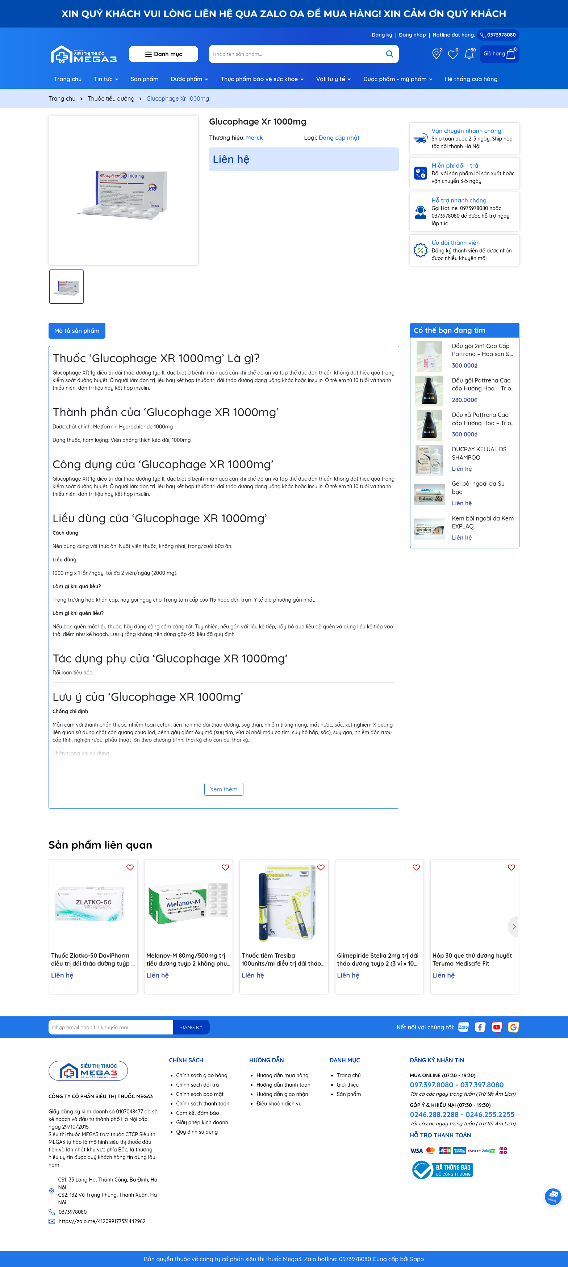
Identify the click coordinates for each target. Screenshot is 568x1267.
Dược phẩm (187, 79)
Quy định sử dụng (197, 1132)
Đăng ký (382, 35)
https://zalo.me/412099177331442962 (102, 1221)
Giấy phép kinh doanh (202, 1122)
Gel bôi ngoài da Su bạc (478, 487)
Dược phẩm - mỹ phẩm (395, 79)
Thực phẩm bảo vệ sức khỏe (260, 79)
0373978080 (498, 35)
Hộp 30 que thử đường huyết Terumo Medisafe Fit (472, 959)
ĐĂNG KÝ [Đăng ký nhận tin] (191, 1027)
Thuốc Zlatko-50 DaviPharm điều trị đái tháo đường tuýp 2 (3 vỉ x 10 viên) (92, 960)
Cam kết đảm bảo (197, 1113)
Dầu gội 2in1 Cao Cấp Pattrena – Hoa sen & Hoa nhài (481, 350)
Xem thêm (224, 789)
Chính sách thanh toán (203, 1103)
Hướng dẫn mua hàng (282, 1075)
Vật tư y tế (331, 79)
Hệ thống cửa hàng (471, 79)
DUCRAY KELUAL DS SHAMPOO (479, 453)
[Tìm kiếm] (390, 54)
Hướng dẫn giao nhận (282, 1094)
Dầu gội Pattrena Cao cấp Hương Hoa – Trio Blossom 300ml (481, 385)
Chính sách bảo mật (200, 1094)
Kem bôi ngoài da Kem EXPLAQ (483, 522)
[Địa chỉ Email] (129, 1027)
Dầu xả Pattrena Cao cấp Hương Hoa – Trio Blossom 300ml (481, 419)
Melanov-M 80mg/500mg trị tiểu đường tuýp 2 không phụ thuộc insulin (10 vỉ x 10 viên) (186, 960)
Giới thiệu (348, 1085)
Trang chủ (68, 79)
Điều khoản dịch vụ (278, 1103)
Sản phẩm (145, 79)
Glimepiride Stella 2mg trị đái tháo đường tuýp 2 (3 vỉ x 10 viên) (378, 960)
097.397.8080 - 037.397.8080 (457, 1084)
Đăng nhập (412, 35)
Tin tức (104, 79)
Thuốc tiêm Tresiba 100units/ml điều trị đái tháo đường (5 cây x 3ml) (281, 960)
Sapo (417, 1259)
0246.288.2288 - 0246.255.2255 (462, 1114)
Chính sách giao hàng (201, 1075)
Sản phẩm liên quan (101, 845)
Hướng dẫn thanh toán (283, 1085)
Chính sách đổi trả (197, 1085)
